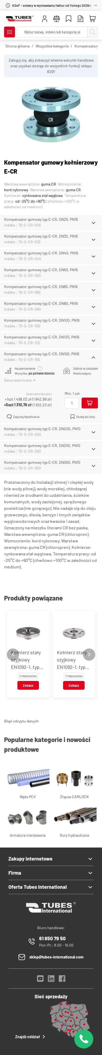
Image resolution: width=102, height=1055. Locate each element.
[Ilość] (72, 403)
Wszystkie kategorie (52, 46)
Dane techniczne (20, 380)
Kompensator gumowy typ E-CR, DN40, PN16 (41, 253)
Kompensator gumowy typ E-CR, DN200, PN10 (42, 428)
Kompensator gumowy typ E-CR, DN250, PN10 (42, 445)
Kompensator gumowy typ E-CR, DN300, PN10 (42, 462)
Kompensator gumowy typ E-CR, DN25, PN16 (41, 219)
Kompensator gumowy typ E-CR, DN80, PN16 (41, 303)
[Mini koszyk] (92, 19)
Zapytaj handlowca (23, 416)
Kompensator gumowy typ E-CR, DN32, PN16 (41, 236)
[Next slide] (89, 654)
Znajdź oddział (31, 1036)
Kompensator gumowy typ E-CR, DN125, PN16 (41, 337)
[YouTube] (40, 980)
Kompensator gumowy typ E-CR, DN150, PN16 (41, 353)
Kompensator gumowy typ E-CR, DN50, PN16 (41, 269)
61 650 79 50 (52, 938)
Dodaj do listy (82, 416)
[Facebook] (62, 980)
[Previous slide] (13, 654)
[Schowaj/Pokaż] (93, 223)
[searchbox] (52, 32)
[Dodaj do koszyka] (90, 403)
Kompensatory (87, 46)
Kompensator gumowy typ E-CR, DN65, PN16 (41, 286)
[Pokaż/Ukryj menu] (9, 32)
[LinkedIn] (51, 980)
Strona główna (17, 46)
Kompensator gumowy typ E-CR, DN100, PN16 (41, 320)
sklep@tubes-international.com (56, 957)
